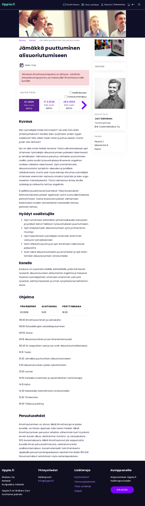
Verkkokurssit (79, 92)
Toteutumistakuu (77, 96)
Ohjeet (78, 490)
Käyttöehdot (81, 477)
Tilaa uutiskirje (82, 486)
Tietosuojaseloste (84, 481)
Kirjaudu (122, 489)
